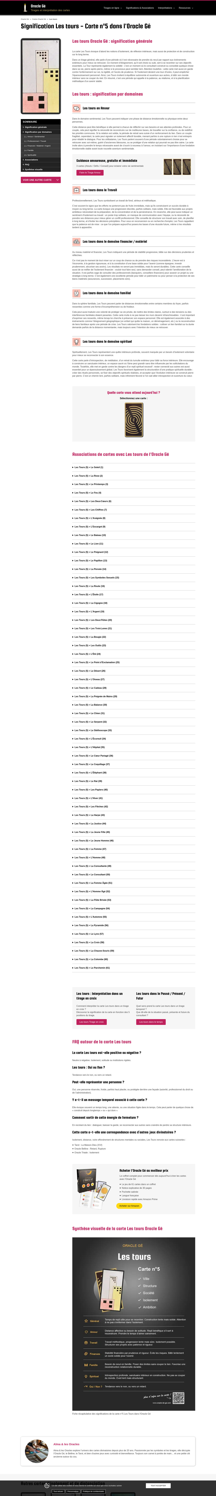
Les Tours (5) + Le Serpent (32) (91, 722)
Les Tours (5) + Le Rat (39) (88, 781)
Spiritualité (31, 155)
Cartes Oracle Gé (39, 19)
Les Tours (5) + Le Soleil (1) (89, 467)
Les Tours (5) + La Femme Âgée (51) (93, 883)
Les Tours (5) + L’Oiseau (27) (90, 679)
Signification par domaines (38, 132)
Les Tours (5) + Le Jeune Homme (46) (94, 840)
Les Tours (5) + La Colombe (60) (91, 959)
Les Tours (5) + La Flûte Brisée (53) (93, 900)
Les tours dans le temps (151, 1022)
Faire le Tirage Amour (90, 172)
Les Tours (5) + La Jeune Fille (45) (92, 832)
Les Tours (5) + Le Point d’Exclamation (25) (97, 662)
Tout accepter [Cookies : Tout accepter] (158, 1486)
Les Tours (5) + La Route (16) (90, 586)
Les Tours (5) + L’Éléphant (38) (90, 772)
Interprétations (165, 8)
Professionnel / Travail (36, 141)
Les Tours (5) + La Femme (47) (90, 849)
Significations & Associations (140, 8)
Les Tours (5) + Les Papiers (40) (91, 790)
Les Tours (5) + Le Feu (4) (88, 493)
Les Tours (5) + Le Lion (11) (89, 544)
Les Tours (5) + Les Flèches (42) (91, 806)
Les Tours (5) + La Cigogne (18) (91, 603)
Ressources (184, 8)
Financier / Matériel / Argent (38, 146)
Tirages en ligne (111, 8)
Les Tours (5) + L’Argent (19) (89, 611)
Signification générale (36, 127)
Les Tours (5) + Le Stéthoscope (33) (93, 730)
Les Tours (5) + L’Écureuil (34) (90, 739)
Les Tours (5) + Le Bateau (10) (90, 535)
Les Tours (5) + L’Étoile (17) (89, 594)
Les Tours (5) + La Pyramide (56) (92, 925)
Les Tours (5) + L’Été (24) (88, 654)
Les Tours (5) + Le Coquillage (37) (92, 764)
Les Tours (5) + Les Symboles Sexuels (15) (97, 577)
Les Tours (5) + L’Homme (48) (90, 857)
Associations (31, 160)
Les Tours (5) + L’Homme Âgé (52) (92, 891)
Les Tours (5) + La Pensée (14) (90, 569)
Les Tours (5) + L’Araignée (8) (90, 518)
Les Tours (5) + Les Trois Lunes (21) (93, 628)
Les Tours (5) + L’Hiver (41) (89, 798)
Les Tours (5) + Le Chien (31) (90, 713)
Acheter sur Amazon (129, 1206)
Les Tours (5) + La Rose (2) (89, 476)
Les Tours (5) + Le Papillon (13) (91, 560)
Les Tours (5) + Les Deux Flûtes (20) (93, 620)
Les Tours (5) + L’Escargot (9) (90, 526)
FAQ (27, 164)
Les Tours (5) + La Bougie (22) (90, 637)
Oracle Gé (25, 19)
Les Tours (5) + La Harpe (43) (90, 815)
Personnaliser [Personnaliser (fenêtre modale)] (73, 1491)
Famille (30, 150)
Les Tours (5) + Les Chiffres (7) (91, 510)
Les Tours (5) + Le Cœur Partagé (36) (94, 756)
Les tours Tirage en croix (91, 1022)
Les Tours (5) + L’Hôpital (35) (90, 747)
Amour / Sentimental (35, 137)
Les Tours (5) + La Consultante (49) (93, 866)
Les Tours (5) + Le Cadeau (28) (90, 688)
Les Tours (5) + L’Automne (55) (91, 917)
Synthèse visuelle (33, 169)
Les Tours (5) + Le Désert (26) (90, 671)
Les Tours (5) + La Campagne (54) (92, 908)
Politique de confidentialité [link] (93, 1491)
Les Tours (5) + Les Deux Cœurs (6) (93, 501)
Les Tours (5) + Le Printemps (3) (91, 484)
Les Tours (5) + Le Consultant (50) (92, 874)
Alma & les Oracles (66, 1444)
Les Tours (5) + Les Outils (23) (90, 645)
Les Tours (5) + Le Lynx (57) (89, 934)
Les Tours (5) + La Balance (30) (91, 705)
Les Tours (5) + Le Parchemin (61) (92, 968)
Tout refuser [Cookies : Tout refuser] (58, 1491)
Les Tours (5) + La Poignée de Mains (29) (96, 696)
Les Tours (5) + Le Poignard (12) (91, 552)
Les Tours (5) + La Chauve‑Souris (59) (94, 951)
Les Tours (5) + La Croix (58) (89, 942)
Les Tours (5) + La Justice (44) (90, 823)
